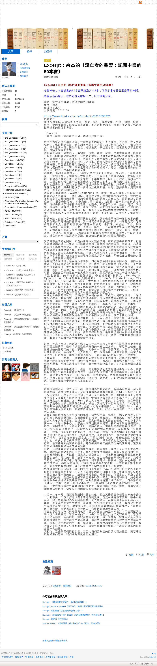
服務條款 (39, 657)
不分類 (8, 351)
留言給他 (24, 76)
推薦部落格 (25, 68)
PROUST (9, 348)
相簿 (29, 51)
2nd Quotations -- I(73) (15, 156)
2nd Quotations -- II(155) (16, 153)
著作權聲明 (50, 657)
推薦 (131, 554)
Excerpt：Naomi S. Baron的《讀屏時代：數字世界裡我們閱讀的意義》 (73, 606)
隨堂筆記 (67, 586)
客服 (72, 657)
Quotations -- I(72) (13, 182)
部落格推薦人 (10, 359)
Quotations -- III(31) (13, 175)
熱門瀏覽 (8, 259)
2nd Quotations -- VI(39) (15, 138)
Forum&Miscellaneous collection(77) (21, 207)
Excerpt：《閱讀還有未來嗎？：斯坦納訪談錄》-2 (20, 276)
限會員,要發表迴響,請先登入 (55, 640)
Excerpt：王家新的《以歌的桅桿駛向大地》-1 (63, 610)
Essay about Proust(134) (16, 186)
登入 (131, 663)
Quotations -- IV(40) (13, 171)
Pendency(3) (10, 226)
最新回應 (20, 255)
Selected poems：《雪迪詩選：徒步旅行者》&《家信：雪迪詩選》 (72, 623)
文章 (10, 51)
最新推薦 (33, 255)
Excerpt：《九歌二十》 (16, 265)
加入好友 (24, 64)
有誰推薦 (48, 561)
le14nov (5, 78)
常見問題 (29, 657)
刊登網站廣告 (7, 657)
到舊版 (76, 27)
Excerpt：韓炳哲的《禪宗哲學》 (20, 290)
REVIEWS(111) (12, 197)
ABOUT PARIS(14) (13, 214)
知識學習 (57, 586)
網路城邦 (145, 663)
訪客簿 (48, 51)
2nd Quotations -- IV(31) (15, 145)
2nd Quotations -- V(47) (15, 141)
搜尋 (36, 124)
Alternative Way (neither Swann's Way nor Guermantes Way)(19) (22, 202)
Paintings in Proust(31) (15, 222)
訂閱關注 (24, 72)
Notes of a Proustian (40, 26)
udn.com (152, 657)
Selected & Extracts (94, 586)
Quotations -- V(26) (13, 167)
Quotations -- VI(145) (14, 164)
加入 (137, 663)
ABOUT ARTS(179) (13, 218)
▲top (154, 653)
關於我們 (19, 657)
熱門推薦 (33, 259)
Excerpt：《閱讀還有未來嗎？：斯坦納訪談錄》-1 (65, 602)
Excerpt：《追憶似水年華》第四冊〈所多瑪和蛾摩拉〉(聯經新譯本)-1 (73, 615)
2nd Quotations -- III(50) (15, 149)
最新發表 (8, 255)
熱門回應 (20, 259)
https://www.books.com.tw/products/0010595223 (77, 116)
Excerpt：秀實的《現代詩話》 (56, 619)
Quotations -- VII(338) (14, 160)
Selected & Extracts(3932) (16, 193)
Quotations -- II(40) (13, 179)
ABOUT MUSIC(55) (13, 211)
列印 (152, 554)
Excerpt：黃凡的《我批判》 (18, 294)
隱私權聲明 (63, 657)
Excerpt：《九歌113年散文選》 (20, 270)
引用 (141, 554)
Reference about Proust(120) (18, 190)
